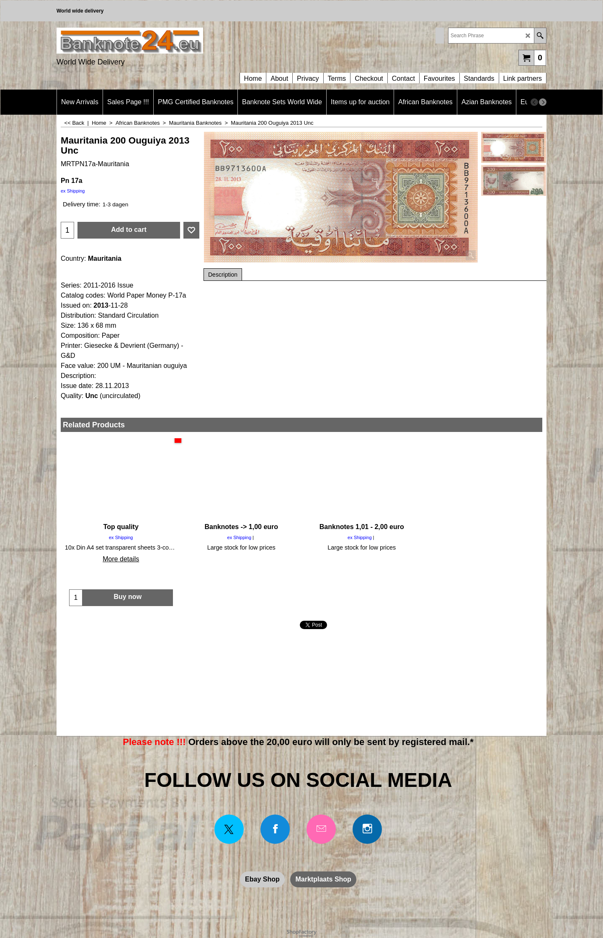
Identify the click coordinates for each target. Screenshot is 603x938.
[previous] (534, 102)
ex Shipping (73, 190)
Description (222, 274)
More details (121, 559)
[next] (542, 102)
